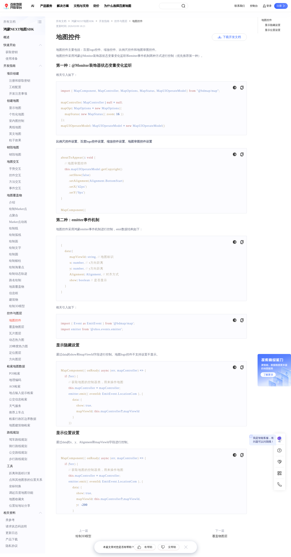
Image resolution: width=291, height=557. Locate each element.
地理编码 (15, 380)
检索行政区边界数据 (22, 419)
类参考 (10, 520)
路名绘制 (15, 280)
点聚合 (13, 215)
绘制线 (13, 228)
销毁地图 (15, 154)
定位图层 (15, 352)
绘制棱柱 (15, 260)
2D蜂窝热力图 (18, 346)
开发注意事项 (18, 93)
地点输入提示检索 (21, 393)
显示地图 (15, 107)
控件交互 (15, 175)
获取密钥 (12, 52)
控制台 (254, 5)
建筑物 (13, 299)
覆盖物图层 (16, 326)
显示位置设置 (272, 30)
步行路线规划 (18, 459)
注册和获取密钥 (19, 80)
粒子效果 (15, 140)
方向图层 (15, 359)
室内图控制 (16, 120)
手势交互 (15, 168)
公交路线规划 (18, 452)
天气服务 (15, 406)
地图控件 (15, 320)
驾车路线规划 (18, 439)
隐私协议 (12, 545)
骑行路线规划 (18, 446)
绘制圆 (13, 254)
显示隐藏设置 (272, 25)
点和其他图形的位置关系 (25, 479)
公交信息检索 (18, 399)
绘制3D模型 (17, 306)
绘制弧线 (15, 234)
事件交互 (15, 188)
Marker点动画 (18, 222)
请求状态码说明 (16, 526)
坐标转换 (15, 486)
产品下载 (12, 539)
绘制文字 (15, 247)
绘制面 (13, 241)
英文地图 (15, 133)
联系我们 (239, 5)
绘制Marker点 (18, 209)
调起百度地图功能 (21, 492)
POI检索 (14, 373)
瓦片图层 (15, 333)
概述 (6, 37)
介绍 (12, 202)
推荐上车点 (16, 412)
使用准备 (12, 58)
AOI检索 (14, 386)
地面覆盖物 (16, 286)
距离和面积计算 (19, 473)
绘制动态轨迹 (18, 273)
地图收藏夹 (16, 499)
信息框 (13, 293)
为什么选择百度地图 (117, 6)
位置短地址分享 (19, 505)
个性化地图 (16, 114)
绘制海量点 (16, 267)
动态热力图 (16, 339)
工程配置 (15, 87)
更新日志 (12, 533)
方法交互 (15, 181)
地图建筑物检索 (19, 425)
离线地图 (15, 127)
